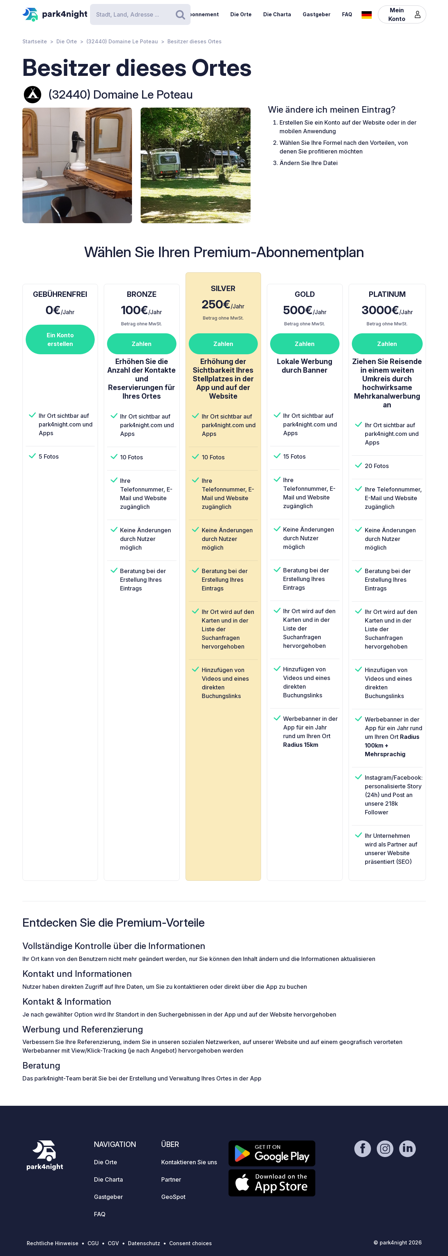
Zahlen (142, 343)
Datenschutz (144, 1243)
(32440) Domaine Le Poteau (122, 41)
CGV (113, 1243)
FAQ (347, 14)
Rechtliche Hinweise (52, 1243)
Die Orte (241, 14)
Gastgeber (316, 14)
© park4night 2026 (398, 1242)
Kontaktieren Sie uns (189, 1162)
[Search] (140, 14)
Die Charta (277, 14)
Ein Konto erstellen (60, 339)
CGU (93, 1243)
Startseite (34, 41)
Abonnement (202, 14)
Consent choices (190, 1243)
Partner (171, 1179)
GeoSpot (173, 1196)
